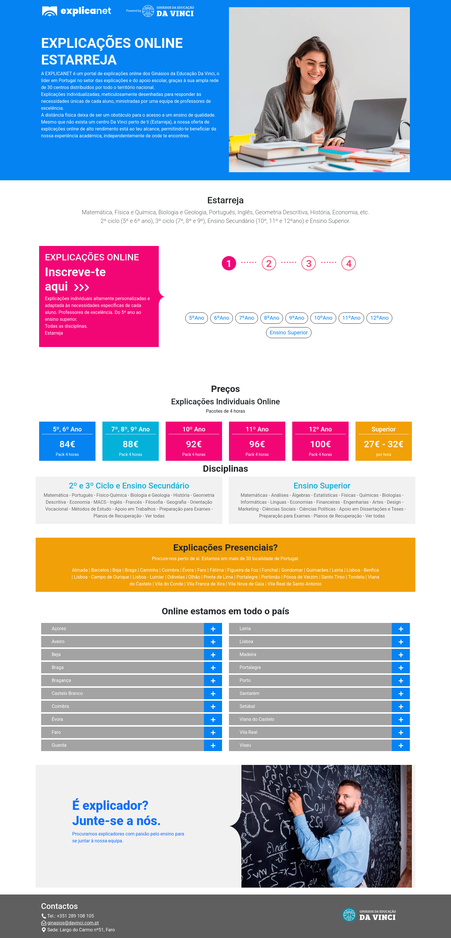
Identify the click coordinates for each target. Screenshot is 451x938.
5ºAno (196, 317)
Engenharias (356, 502)
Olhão (194, 577)
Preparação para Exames (185, 509)
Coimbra (170, 570)
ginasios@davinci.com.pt (73, 923)
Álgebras (301, 495)
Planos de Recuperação (117, 516)
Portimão (270, 577)
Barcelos (100, 570)
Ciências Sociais (279, 509)
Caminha (149, 570)
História (181, 495)
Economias (301, 502)
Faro (202, 570)
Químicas (369, 495)
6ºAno (221, 317)
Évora (188, 570)
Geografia (176, 502)
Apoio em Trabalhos (135, 509)
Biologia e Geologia (150, 495)
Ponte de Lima (218, 577)
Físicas (348, 495)
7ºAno (246, 317)
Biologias (391, 495)
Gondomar (292, 570)
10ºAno (323, 317)
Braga (131, 570)
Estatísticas (326, 495)
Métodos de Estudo (91, 509)
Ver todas (155, 516)
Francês (134, 502)
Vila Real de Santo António (294, 584)
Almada (80, 570)
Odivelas (176, 577)
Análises (279, 495)
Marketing (248, 509)
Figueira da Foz (242, 570)
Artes (377, 502)
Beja (116, 570)
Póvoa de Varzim (301, 577)
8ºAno (271, 317)
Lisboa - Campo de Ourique (101, 577)
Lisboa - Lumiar (148, 577)
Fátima (217, 570)
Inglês (116, 502)
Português (82, 495)
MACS (99, 502)
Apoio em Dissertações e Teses (371, 509)
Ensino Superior (289, 332)
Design (394, 502)
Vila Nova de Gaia (246, 584)
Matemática (56, 495)
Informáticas (254, 502)
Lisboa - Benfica (363, 570)
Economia (80, 502)
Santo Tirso (333, 577)
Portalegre (247, 577)
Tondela (356, 577)
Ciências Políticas (317, 509)
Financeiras (328, 502)
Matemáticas (253, 495)
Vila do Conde (169, 584)
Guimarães (317, 570)
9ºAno (296, 317)
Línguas (278, 502)
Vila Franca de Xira (206, 584)
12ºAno (379, 317)
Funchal (270, 570)
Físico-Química (111, 495)
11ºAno (351, 317)
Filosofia (154, 502)
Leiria (337, 570)
